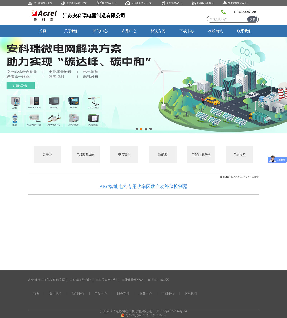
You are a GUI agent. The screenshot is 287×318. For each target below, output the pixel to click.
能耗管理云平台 (175, 3)
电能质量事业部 (132, 279)
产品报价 (239, 154)
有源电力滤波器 (158, 279)
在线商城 (215, 31)
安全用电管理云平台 (77, 3)
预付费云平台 (109, 3)
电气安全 (124, 154)
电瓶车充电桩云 (205, 3)
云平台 (47, 154)
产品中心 (129, 31)
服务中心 (145, 293)
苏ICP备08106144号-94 (171, 311)
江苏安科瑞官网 (54, 279)
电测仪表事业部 (106, 279)
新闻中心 (100, 31)
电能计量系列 (201, 154)
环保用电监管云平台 (142, 3)
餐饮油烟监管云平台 (238, 3)
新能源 (162, 154)
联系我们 (244, 31)
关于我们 (71, 31)
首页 (42, 31)
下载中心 (186, 31)
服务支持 (123, 293)
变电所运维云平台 (43, 3)
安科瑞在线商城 (80, 279)
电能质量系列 (86, 154)
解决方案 (158, 31)
